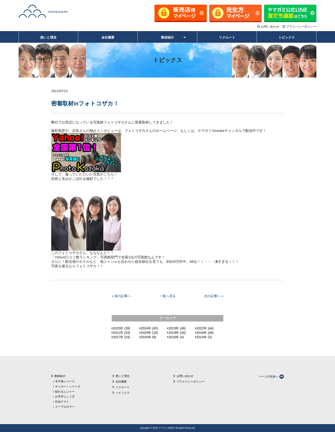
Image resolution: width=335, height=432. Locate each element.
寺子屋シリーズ (65, 381)
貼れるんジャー (65, 391)
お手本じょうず (65, 396)
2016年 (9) (148, 337)
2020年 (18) (149, 333)
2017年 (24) (121, 337)
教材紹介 (60, 376)
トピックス (123, 392)
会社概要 (121, 381)
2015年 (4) (176, 337)
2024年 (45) (149, 328)
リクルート (123, 387)
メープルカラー (65, 406)
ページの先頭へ (271, 376)
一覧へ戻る (167, 296)
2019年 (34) (177, 333)
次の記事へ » (213, 296)
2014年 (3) (204, 337)
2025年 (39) (121, 328)
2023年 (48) (177, 328)
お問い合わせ (270, 26)
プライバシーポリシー (301, 26)
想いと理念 (123, 376)
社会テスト (62, 401)
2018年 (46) (205, 333)
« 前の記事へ (121, 296)
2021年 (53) (121, 333)
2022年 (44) (205, 328)
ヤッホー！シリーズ (67, 386)
